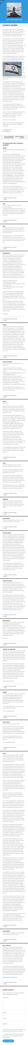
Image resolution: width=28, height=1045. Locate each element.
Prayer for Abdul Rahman (20, 137)
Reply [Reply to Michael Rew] (5, 576)
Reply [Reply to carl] (5, 494)
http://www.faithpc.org (9, 608)
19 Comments (7, 131)
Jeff (4, 226)
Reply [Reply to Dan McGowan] (5, 397)
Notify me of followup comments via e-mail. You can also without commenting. (13, 1035)
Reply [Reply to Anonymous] (5, 320)
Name (5, 1012)
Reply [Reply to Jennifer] (5, 514)
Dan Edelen (6, 518)
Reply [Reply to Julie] (5, 926)
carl (4, 463)
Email (4, 1018)
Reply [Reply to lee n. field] (5, 749)
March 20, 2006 (7, 129)
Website (5, 1024)
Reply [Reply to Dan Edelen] (5, 528)
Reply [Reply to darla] (5, 458)
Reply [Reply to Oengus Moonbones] (5, 687)
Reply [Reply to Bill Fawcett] (5, 983)
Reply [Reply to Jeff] (5, 248)
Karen (4, 148)
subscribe (15, 1035)
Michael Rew (7, 533)
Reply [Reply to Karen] (5, 199)
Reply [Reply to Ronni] (5, 357)
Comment (6, 997)
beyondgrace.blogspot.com (10, 977)
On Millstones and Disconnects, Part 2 (8, 137)
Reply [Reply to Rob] (5, 221)
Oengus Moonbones (9, 649)
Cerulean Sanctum (14, 19)
